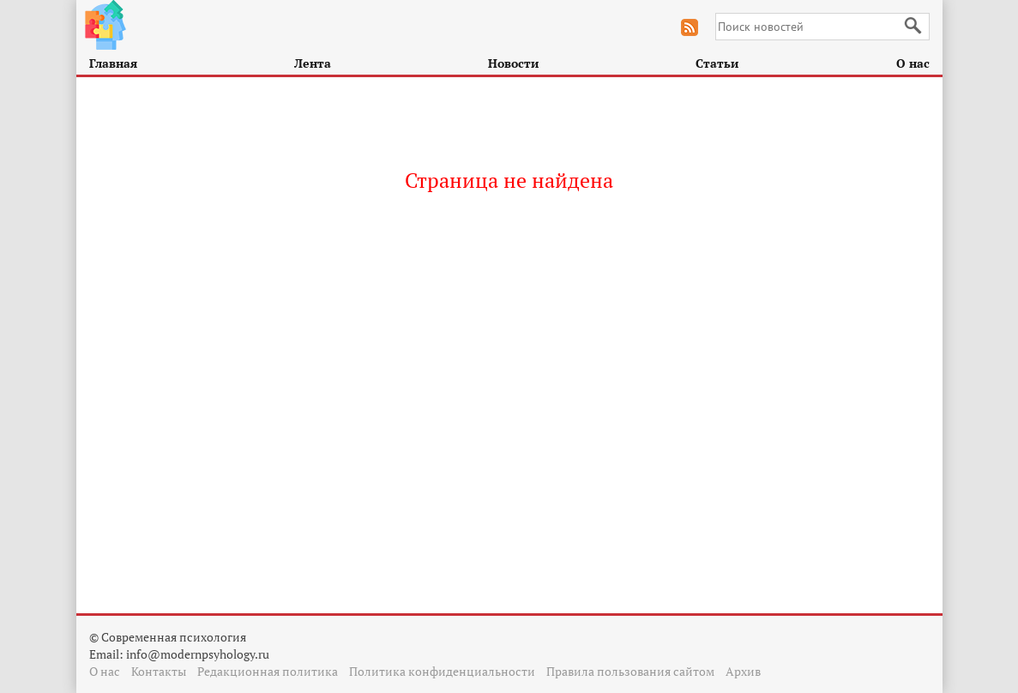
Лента (312, 63)
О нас (913, 63)
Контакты (158, 671)
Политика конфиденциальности (442, 671)
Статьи (717, 63)
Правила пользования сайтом (630, 671)
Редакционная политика (267, 671)
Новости (513, 63)
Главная (113, 63)
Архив (743, 671)
